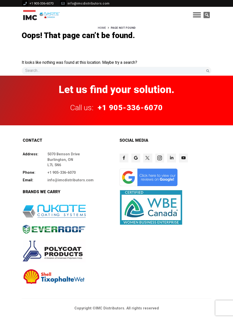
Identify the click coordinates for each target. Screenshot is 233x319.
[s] (116, 71)
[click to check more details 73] (124, 158)
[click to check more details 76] (159, 158)
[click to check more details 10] (50, 15)
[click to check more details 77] (171, 158)
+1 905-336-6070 (41, 3)
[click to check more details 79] (149, 185)
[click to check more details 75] (147, 158)
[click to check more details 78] (183, 158)
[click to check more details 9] (30, 15)
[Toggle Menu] (197, 15)
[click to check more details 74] (135, 158)
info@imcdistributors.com (89, 3)
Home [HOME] (102, 28)
